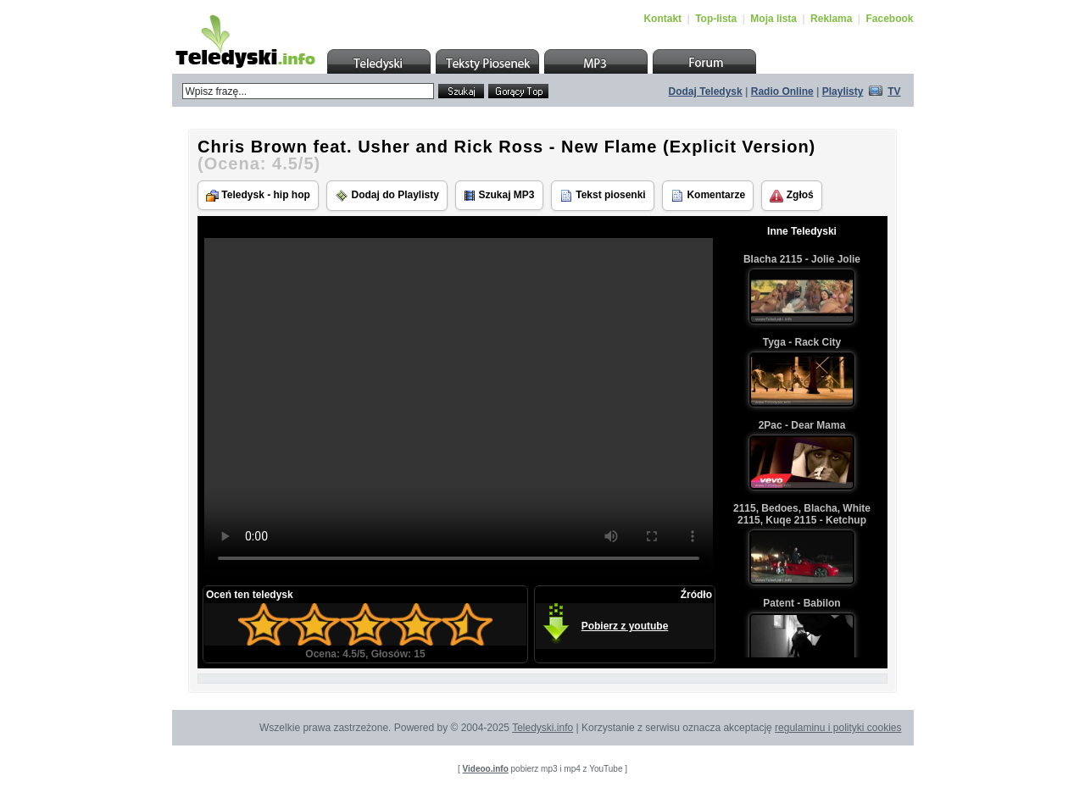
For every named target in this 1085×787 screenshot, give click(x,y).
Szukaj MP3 (499, 195)
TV (893, 91)
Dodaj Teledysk (706, 91)
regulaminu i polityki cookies (838, 728)
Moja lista (773, 19)
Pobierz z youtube (625, 626)
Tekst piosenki (602, 195)
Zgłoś (791, 195)
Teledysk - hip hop (258, 195)
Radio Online (782, 91)
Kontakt (662, 19)
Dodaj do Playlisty (387, 195)
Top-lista (716, 19)
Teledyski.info (542, 728)
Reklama (831, 19)
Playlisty (843, 91)
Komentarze (707, 195)
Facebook (889, 19)
